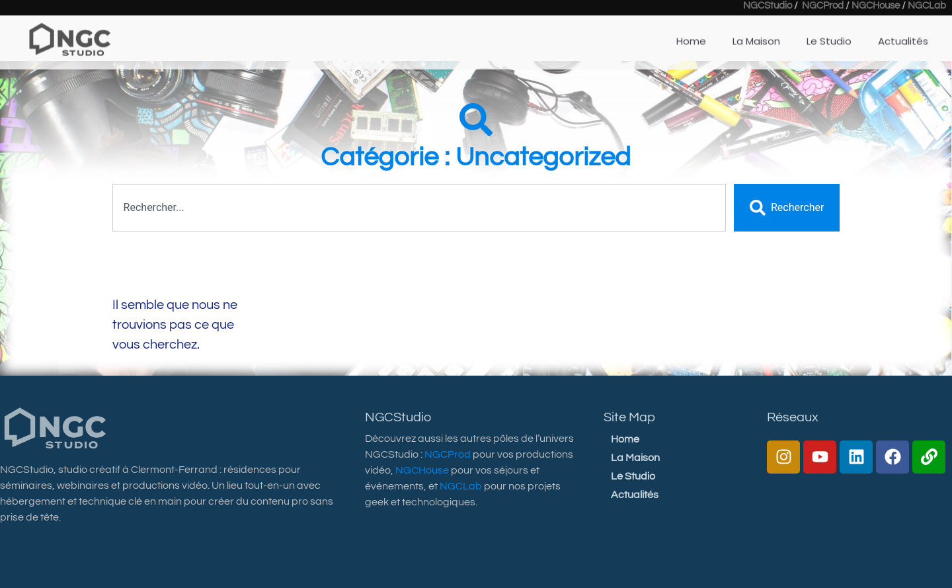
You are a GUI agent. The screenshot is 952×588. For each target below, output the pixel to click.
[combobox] (419, 207)
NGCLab (461, 486)
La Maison (756, 33)
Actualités (903, 33)
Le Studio (829, 33)
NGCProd (447, 454)
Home (691, 33)
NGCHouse (422, 470)
